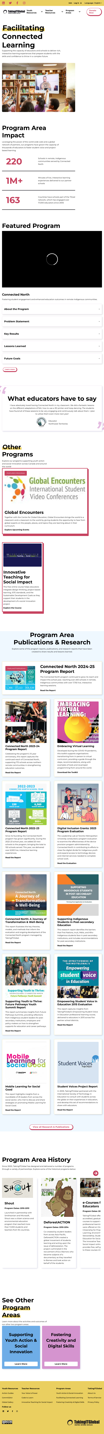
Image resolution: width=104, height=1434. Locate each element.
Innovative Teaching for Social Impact (37, 1402)
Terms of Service (94, 1398)
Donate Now (92, 11)
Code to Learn (27, 1398)
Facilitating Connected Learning (69, 1398)
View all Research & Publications (51, 1127)
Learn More (21, 1364)
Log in (76, 3)
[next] (95, 1173)
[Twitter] (10, 3)
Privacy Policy (93, 1402)
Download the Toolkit (67, 772)
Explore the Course (12, 608)
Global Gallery (7, 1402)
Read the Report (48, 690)
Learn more (10, 369)
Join (70, 3)
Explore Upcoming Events (17, 530)
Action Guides (8, 1393)
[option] (19, 1223)
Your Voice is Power (30, 1393)
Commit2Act (7, 1398)
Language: (89, 3)
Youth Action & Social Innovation (69, 1393)
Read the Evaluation (66, 863)
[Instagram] (24, 3)
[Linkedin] (3, 3)
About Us (91, 1393)
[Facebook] (17, 3)
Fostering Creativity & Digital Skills (70, 1402)
